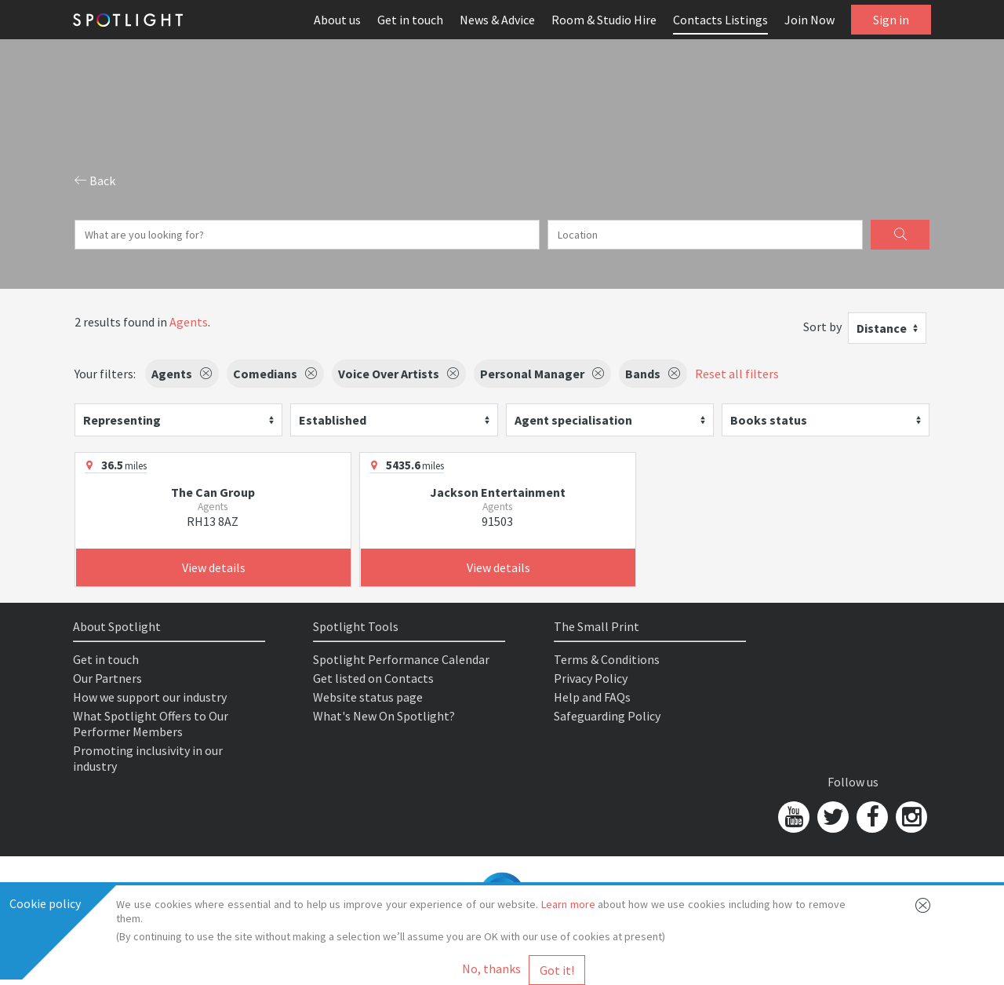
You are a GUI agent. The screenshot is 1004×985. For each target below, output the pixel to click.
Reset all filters (737, 373)
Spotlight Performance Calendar (401, 659)
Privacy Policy (591, 678)
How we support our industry (150, 697)
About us (337, 19)
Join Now (809, 19)
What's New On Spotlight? (384, 716)
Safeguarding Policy (607, 716)
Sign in (891, 19)
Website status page (368, 697)
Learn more (568, 904)
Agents (188, 322)
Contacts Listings (720, 19)
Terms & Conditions (607, 659)
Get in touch (410, 19)
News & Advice (497, 19)
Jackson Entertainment (498, 492)
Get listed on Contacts (373, 678)
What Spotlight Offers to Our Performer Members (150, 723)
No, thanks (491, 968)
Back (95, 180)
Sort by (822, 326)
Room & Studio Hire (604, 19)
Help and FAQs (592, 697)
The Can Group (213, 492)
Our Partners (107, 678)
